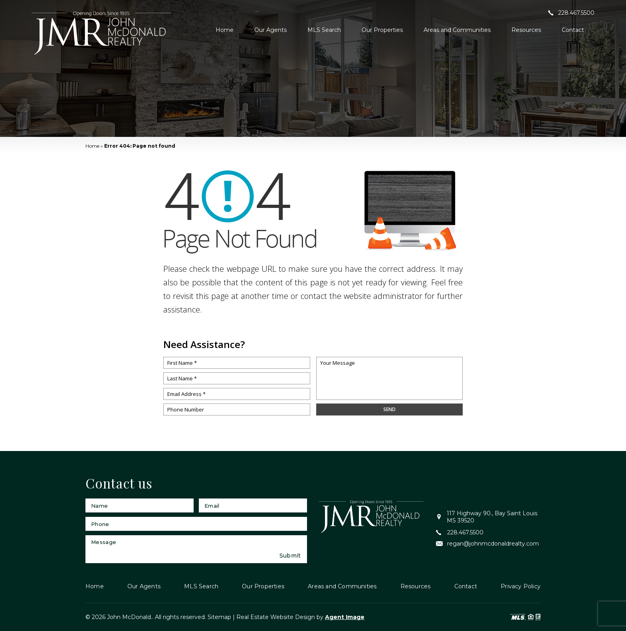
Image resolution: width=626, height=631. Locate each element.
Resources (526, 30)
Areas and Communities (457, 30)
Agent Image (345, 617)
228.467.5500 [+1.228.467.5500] (571, 12)
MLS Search (324, 30)
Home (225, 30)
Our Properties (382, 30)
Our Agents (270, 30)
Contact (573, 30)
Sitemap (219, 617)
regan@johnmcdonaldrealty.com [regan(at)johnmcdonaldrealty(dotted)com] (487, 543)
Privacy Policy (521, 586)
